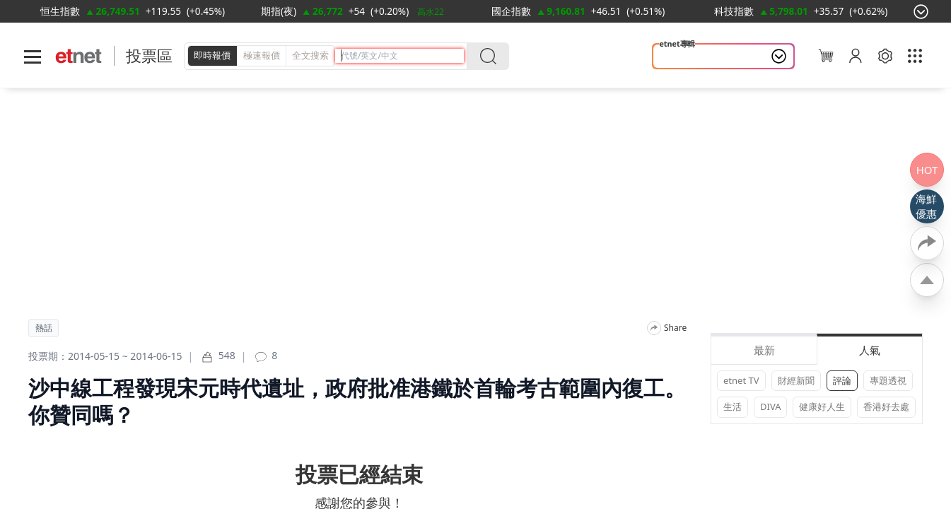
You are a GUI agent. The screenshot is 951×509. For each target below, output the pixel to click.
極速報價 (261, 55)
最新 (764, 350)
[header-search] (402, 55)
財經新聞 (796, 380)
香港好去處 (886, 406)
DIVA (770, 406)
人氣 (869, 350)
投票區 (149, 55)
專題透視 (888, 380)
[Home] (79, 56)
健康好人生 (822, 406)
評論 (842, 380)
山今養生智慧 (692, 56)
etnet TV (741, 380)
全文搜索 (310, 55)
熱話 (43, 328)
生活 (732, 406)
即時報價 (212, 55)
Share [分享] (675, 328)
